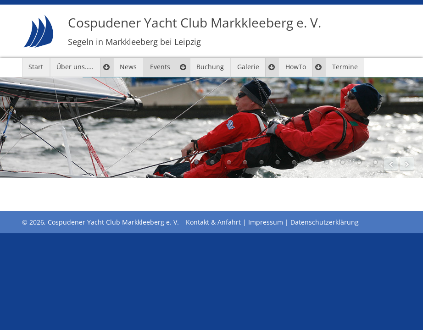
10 (342, 162)
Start (35, 66)
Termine (345, 66)
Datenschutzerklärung (324, 222)
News (128, 66)
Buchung (210, 66)
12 (375, 162)
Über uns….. (75, 66)
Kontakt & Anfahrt (213, 222)
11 (359, 162)
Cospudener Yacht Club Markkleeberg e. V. (194, 30)
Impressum (265, 222)
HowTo (295, 66)
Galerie (248, 66)
